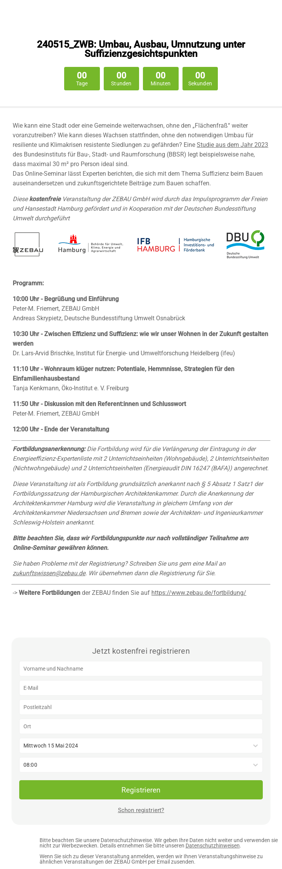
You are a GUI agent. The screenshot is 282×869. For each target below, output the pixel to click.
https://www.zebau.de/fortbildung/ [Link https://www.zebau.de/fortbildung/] (198, 592)
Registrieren (141, 790)
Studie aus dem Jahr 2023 (232, 144)
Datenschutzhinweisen (213, 845)
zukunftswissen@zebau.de (49, 573)
